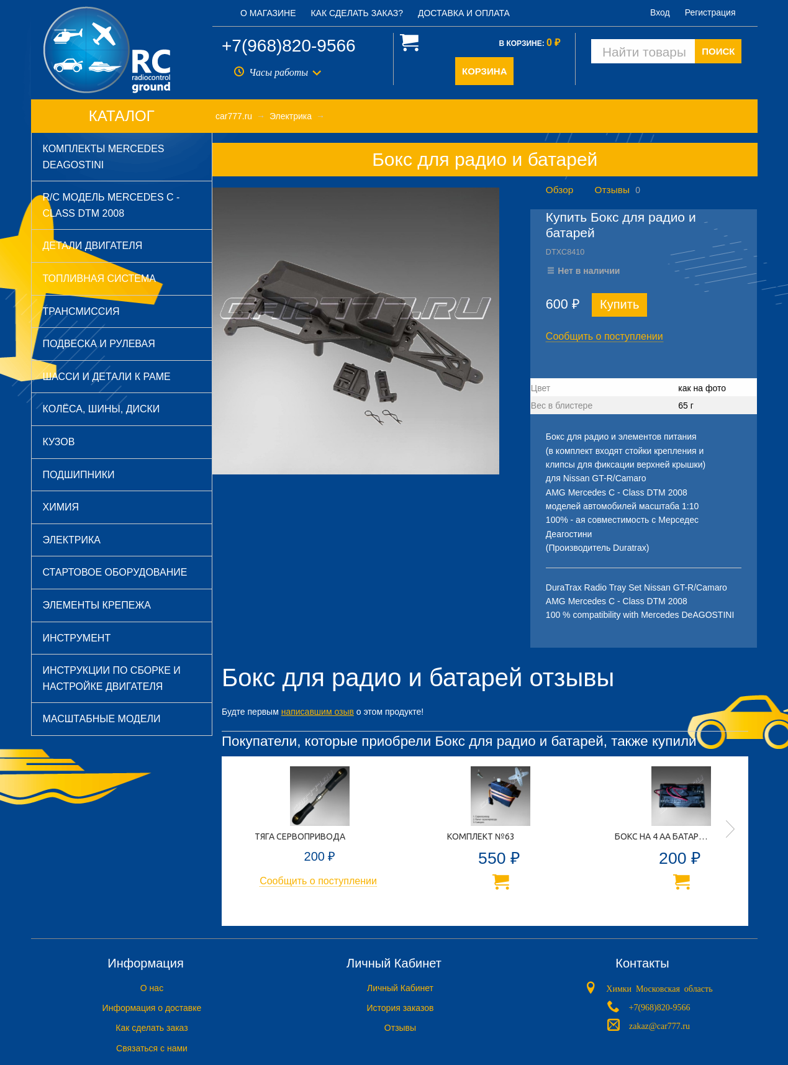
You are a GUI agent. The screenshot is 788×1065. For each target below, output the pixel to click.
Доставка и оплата (464, 13)
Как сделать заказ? (356, 13)
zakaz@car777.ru (659, 1024)
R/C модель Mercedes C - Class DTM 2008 (111, 205)
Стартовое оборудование (115, 572)
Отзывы (612, 189)
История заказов (400, 1008)
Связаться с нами (152, 1048)
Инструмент (77, 638)
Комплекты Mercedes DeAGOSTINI (104, 156)
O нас (151, 988)
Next (730, 829)
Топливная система (99, 278)
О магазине (268, 13)
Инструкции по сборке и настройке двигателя (112, 678)
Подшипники (79, 474)
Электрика (72, 540)
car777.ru (233, 116)
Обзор (559, 189)
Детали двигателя (93, 245)
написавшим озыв (317, 712)
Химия (61, 507)
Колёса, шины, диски (101, 409)
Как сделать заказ (151, 1028)
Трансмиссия (81, 311)
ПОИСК (718, 51)
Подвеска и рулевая (99, 343)
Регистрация (710, 12)
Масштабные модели (102, 719)
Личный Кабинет (400, 988)
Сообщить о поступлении (604, 336)
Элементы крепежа (97, 605)
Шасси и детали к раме (107, 376)
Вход (660, 12)
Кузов (59, 442)
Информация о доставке (152, 1008)
